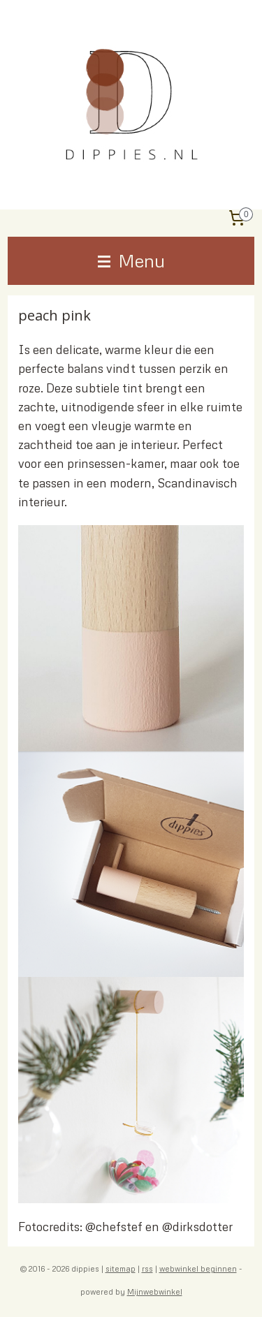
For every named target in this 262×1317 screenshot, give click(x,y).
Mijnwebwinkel (154, 1291)
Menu (131, 260)
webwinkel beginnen (198, 1268)
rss (147, 1268)
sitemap (120, 1268)
